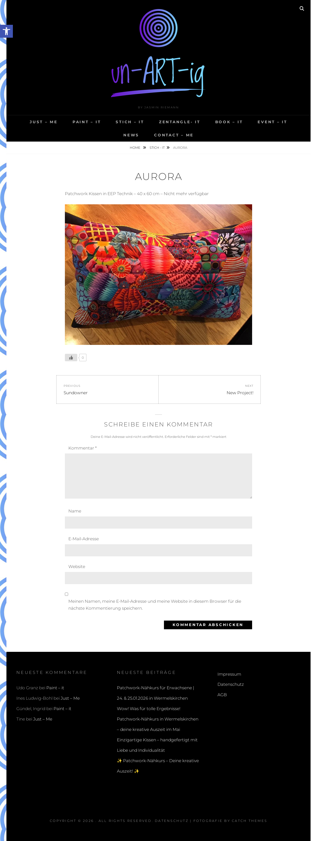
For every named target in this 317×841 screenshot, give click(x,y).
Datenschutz (230, 684)
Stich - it (157, 148)
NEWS (131, 135)
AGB (222, 694)
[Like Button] (71, 357)
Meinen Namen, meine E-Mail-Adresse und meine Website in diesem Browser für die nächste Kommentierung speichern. (154, 605)
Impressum (229, 674)
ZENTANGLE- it (179, 122)
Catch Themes (249, 821)
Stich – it (130, 122)
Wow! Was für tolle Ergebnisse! (148, 708)
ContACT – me (174, 135)
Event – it (272, 122)
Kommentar (82, 448)
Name (74, 511)
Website (76, 566)
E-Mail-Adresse (83, 538)
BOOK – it (229, 122)
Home (135, 148)
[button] (6, 31)
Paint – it (87, 122)
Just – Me (44, 122)
